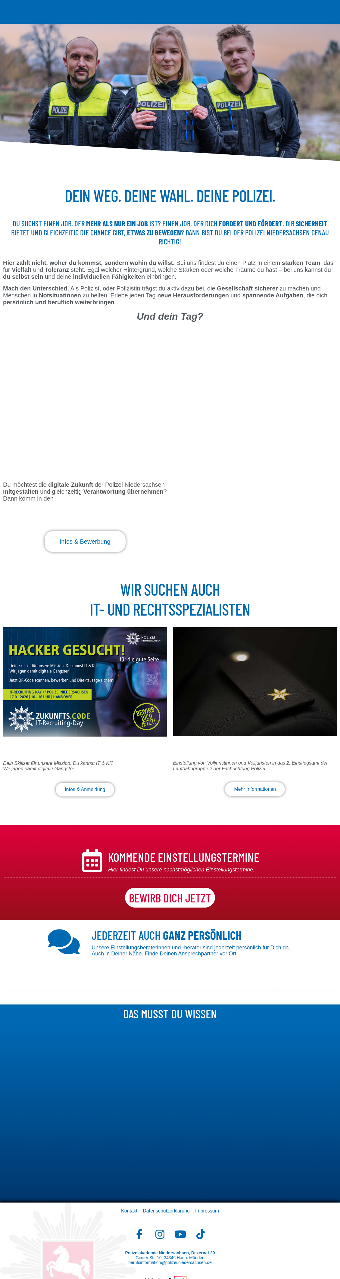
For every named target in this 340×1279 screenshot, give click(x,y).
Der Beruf (103, 7)
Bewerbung (176, 7)
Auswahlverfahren (214, 7)
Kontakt (129, 1210)
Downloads (233, 14)
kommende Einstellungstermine (183, 856)
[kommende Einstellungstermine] (92, 860)
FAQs (256, 14)
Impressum (207, 1210)
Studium (249, 7)
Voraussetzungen (139, 7)
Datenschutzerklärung (166, 1210)
